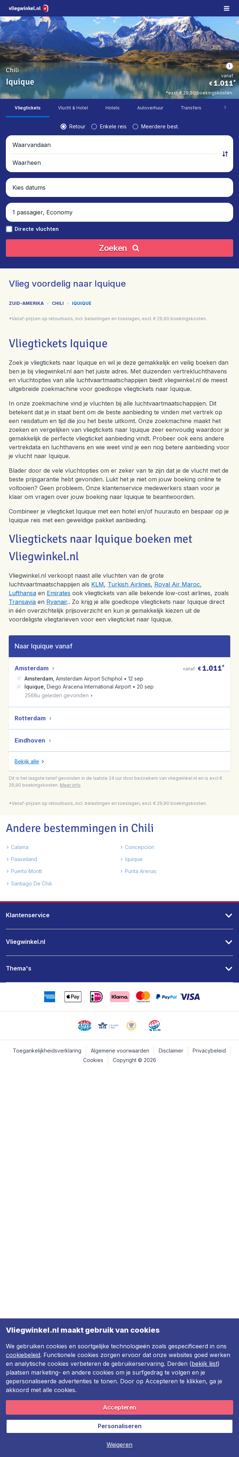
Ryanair (56, 601)
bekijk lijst (204, 1363)
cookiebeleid (23, 1355)
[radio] (73, 126)
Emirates (58, 593)
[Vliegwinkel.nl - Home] (29, 8)
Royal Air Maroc (177, 584)
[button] (229, 66)
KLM (97, 584)
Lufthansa (22, 593)
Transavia (22, 601)
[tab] (27, 108)
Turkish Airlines (129, 584)
